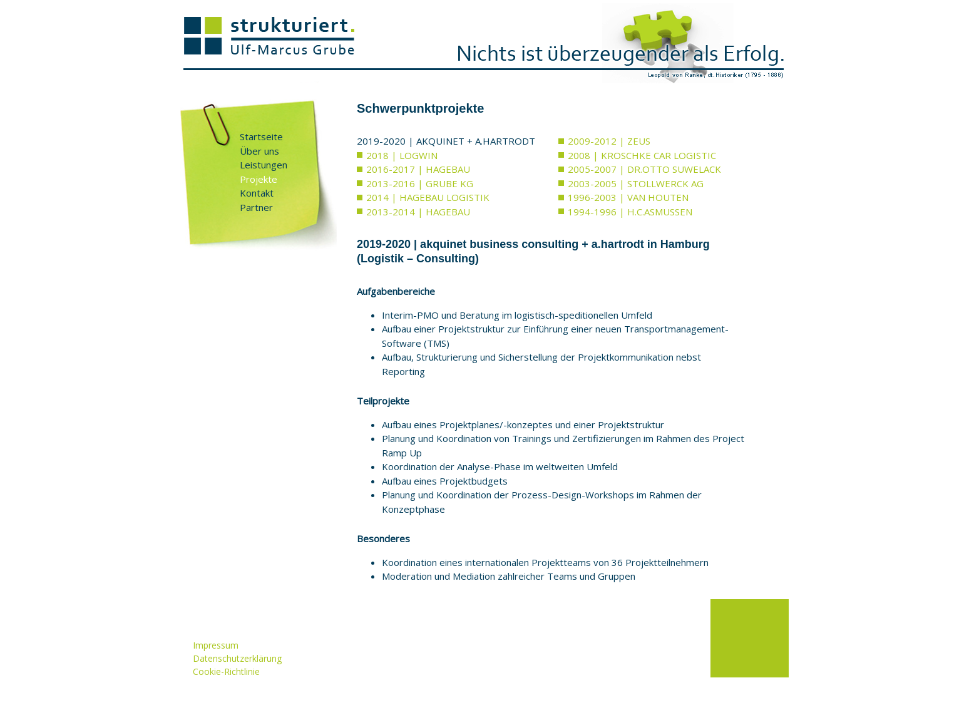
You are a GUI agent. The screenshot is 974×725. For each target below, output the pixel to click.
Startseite (261, 136)
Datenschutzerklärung (237, 658)
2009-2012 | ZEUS (609, 141)
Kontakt (257, 193)
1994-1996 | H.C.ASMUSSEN (630, 211)
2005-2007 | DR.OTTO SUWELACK (644, 169)
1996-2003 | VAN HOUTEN (628, 197)
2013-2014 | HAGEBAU (418, 211)
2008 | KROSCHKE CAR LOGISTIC (642, 155)
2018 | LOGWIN (402, 155)
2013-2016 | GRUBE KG (419, 183)
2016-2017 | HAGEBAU (418, 169)
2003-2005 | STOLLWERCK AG (636, 183)
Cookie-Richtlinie (226, 671)
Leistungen (263, 164)
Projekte (258, 179)
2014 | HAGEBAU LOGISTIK (428, 197)
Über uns (259, 151)
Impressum (215, 645)
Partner (256, 207)
